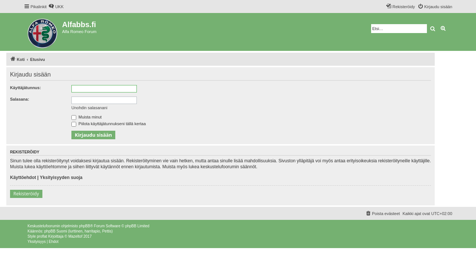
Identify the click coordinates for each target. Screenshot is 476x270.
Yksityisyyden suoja (61, 177)
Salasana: (19, 99)
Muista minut (86, 117)
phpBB (84, 226)
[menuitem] (56, 6)
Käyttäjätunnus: (25, 87)
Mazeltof (75, 236)
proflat (42, 236)
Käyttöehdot (23, 177)
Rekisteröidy (26, 194)
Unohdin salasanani (89, 107)
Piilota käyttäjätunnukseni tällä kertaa (108, 123)
